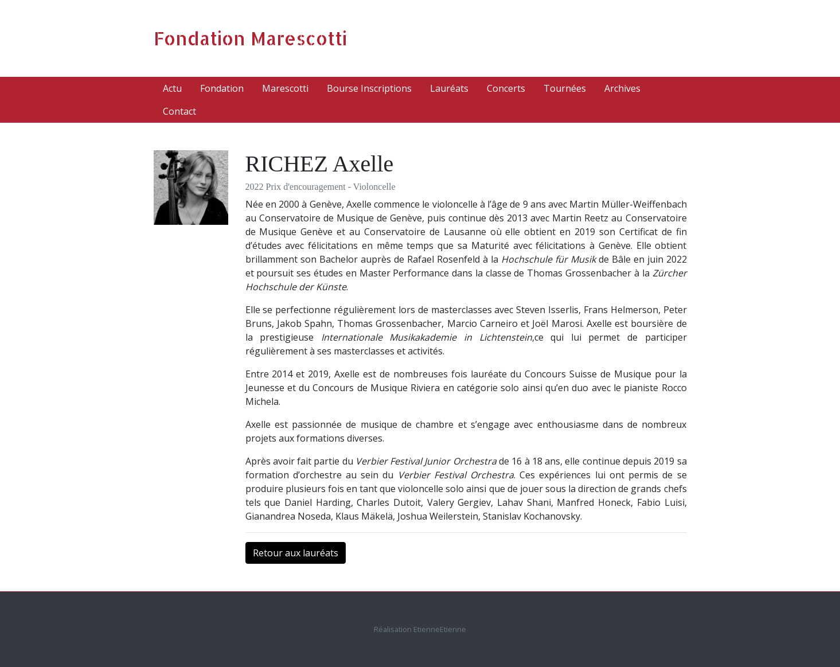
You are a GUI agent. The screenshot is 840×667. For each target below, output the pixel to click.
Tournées (565, 88)
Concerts (506, 88)
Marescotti (285, 88)
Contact (179, 111)
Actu (172, 88)
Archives (622, 88)
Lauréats (449, 88)
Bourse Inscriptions (369, 88)
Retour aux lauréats (295, 553)
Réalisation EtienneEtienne (420, 629)
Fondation (222, 88)
